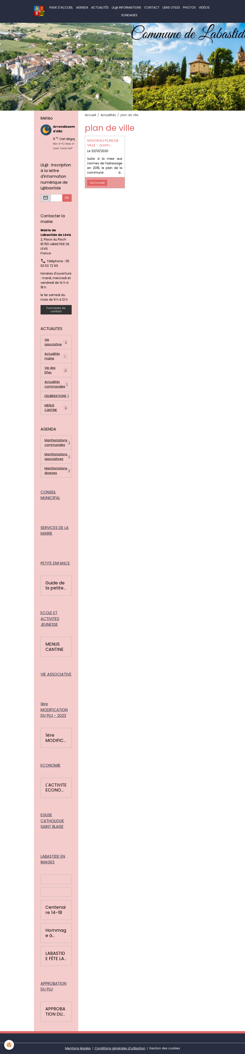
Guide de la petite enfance (55, 585)
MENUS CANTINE (55, 407)
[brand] (39, 11)
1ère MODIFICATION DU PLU (55, 738)
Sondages (129, 15)
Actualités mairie (55, 356)
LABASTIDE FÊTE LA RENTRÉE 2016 (55, 956)
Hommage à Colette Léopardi (55, 933)
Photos (189, 7)
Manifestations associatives (58, 456)
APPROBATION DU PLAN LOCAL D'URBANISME (55, 1011)
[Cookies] (9, 1045)
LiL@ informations (126, 7)
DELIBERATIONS (56, 396)
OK (67, 198)
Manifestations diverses (57, 470)
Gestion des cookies (164, 1048)
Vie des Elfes (55, 370)
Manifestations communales (58, 442)
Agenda (82, 7)
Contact (152, 7)
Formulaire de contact (56, 309)
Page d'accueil (61, 7)
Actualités (100, 7)
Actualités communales (56, 384)
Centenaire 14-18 (55, 910)
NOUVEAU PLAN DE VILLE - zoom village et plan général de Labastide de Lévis (104, 142)
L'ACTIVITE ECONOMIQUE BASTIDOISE (56, 788)
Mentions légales (78, 1048)
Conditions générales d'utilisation (120, 1048)
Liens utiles (171, 7)
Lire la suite (97, 183)
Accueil (90, 115)
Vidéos (204, 7)
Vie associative (55, 342)
